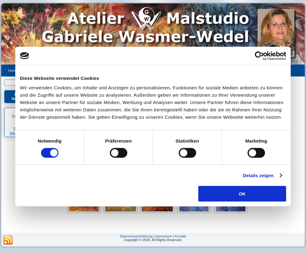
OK (242, 193)
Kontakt (180, 236)
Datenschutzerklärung (136, 236)
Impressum (163, 236)
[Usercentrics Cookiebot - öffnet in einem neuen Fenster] (259, 55)
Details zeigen (258, 175)
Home (13, 70)
